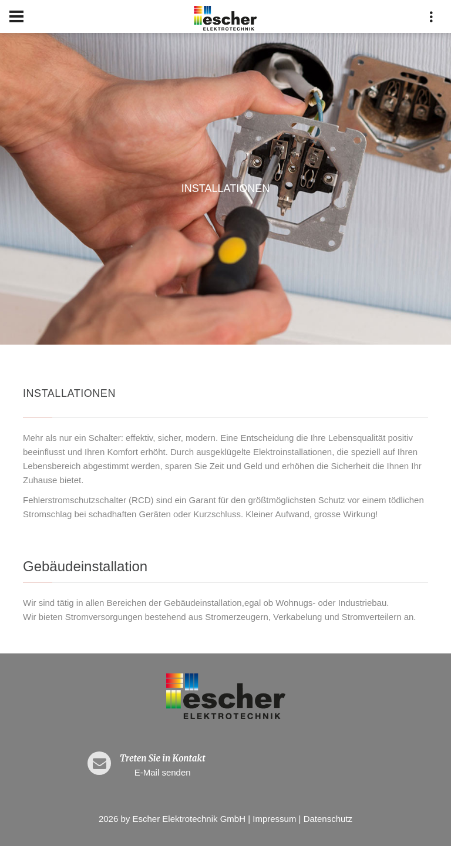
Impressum (274, 819)
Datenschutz (328, 819)
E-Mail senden (162, 772)
